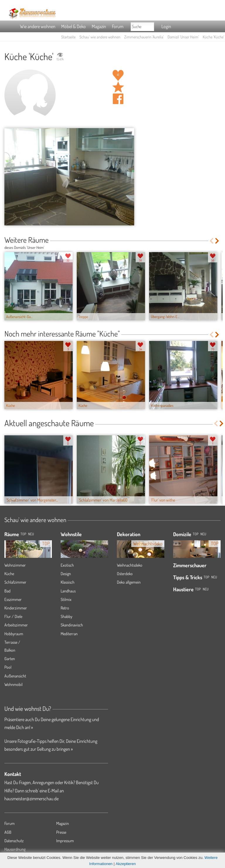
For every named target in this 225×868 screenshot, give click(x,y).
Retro (65, 607)
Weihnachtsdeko (129, 565)
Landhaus (68, 590)
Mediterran (69, 633)
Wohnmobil (13, 684)
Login (166, 26)
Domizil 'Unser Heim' (183, 36)
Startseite (68, 36)
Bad (7, 590)
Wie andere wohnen (37, 26)
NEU (31, 534)
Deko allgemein (129, 582)
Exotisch (67, 565)
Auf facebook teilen (118, 99)
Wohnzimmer (15, 565)
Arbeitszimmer (16, 624)
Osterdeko (125, 573)
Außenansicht (15, 675)
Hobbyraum (13, 633)
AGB (7, 832)
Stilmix (66, 599)
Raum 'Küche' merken (118, 87)
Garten (9, 658)
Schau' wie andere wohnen (99, 36)
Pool (7, 667)
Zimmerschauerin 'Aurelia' (144, 36)
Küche (9, 573)
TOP (23, 534)
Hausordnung (14, 849)
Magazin (99, 26)
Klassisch (67, 582)
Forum (117, 26)
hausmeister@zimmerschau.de (31, 798)
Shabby (66, 616)
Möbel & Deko (73, 26)
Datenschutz (14, 840)
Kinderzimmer (15, 607)
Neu (203, 534)
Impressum (65, 840)
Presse (61, 832)
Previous (211, 240)
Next (217, 240)
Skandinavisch (72, 624)
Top (195, 534)
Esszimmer (13, 599)
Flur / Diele (13, 616)
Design (66, 573)
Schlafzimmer (15, 582)
